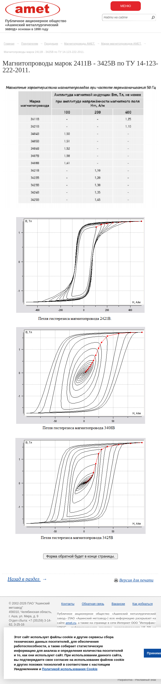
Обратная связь (93, 604)
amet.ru (71, 623)
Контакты (67, 604)
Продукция (51, 43)
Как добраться (142, 604)
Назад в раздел (24, 579)
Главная (9, 43)
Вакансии (118, 604)
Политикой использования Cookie (69, 669)
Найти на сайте (116, 17)
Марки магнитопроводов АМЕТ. (121, 43)
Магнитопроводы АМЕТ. (79, 43)
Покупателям (29, 43)
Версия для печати (136, 580)
